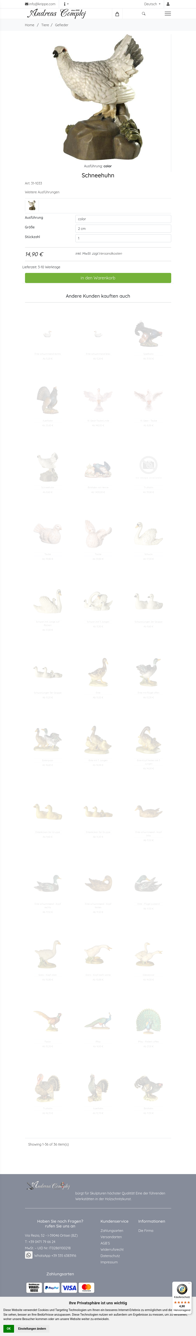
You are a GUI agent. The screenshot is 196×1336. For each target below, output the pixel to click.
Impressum (109, 1262)
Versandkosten (110, 253)
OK (9, 1328)
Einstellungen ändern (32, 1328)
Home (29, 25)
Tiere (45, 25)
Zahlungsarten (112, 1230)
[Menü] (189, 1284)
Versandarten (111, 1237)
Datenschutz (110, 1255)
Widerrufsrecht (112, 1249)
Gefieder (61, 25)
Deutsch (151, 4)
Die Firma (145, 1230)
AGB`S (105, 1243)
